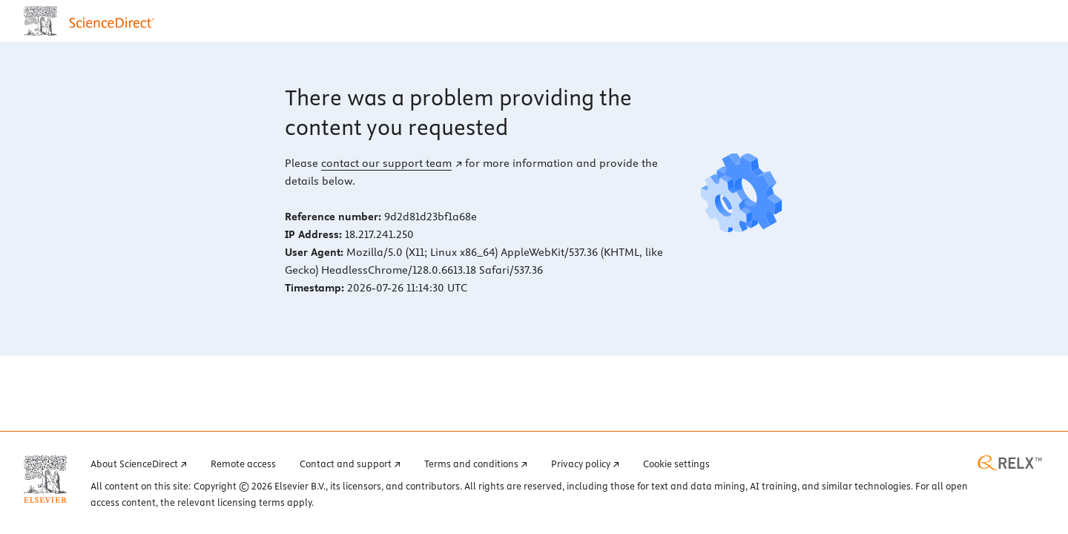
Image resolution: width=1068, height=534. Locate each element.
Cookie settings (676, 463)
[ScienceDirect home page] (92, 21)
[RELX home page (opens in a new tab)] (1009, 462)
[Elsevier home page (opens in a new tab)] (45, 479)
